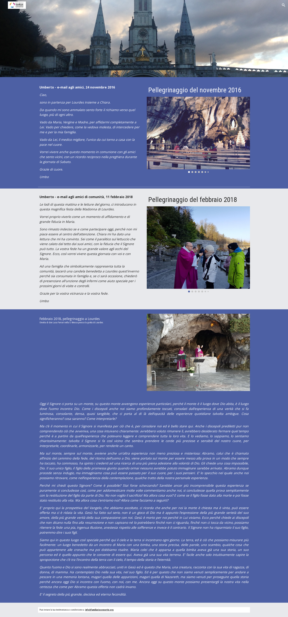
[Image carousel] (198, 135)
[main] (89, 132)
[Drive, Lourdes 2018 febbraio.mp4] (89, 358)
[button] (283, 5)
